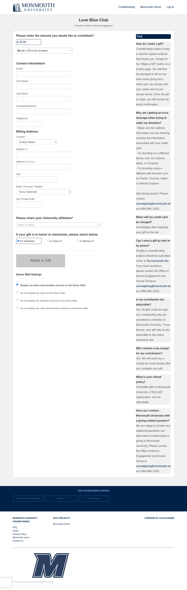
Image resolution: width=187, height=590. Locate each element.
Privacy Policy (19, 534)
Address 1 (22, 149)
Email (19, 68)
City (18, 174)
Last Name (22, 93)
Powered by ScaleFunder (159, 518)
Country (20, 136)
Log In (170, 7)
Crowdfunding (126, 7)
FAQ (15, 527)
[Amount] (28, 42)
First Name (22, 81)
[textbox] (44, 50)
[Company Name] (43, 111)
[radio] (29, 241)
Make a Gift (40, 260)
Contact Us (18, 541)
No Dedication (26, 241)
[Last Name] (43, 99)
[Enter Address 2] (43, 167)
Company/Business (26, 106)
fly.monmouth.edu (157, 260)
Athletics (61, 498)
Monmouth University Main (28, 498)
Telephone (22, 118)
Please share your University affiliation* (44, 218)
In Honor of (54, 241)
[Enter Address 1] (43, 154)
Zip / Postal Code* (25, 199)
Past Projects (94, 498)
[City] (36, 179)
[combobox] (44, 50)
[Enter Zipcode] (30, 204)
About (15, 530)
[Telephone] (30, 124)
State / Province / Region (29, 186)
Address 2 (21, 161)
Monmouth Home (150, 7)
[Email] (43, 74)
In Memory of (85, 241)
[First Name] (43, 86)
